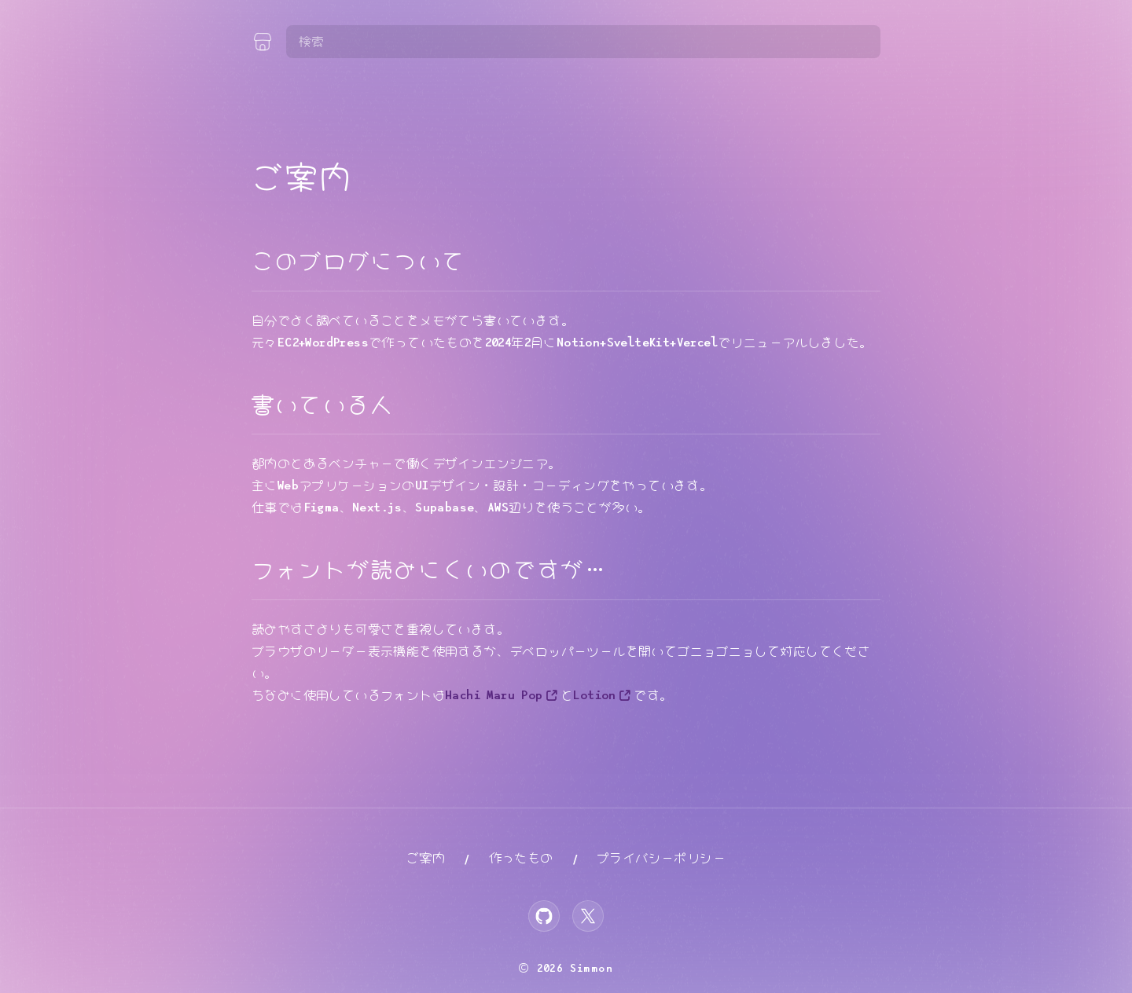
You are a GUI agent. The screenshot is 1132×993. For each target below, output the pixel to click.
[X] (588, 916)
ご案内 (425, 858)
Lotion (594, 696)
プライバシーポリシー (661, 858)
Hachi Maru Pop (494, 696)
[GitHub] (544, 916)
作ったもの (521, 858)
